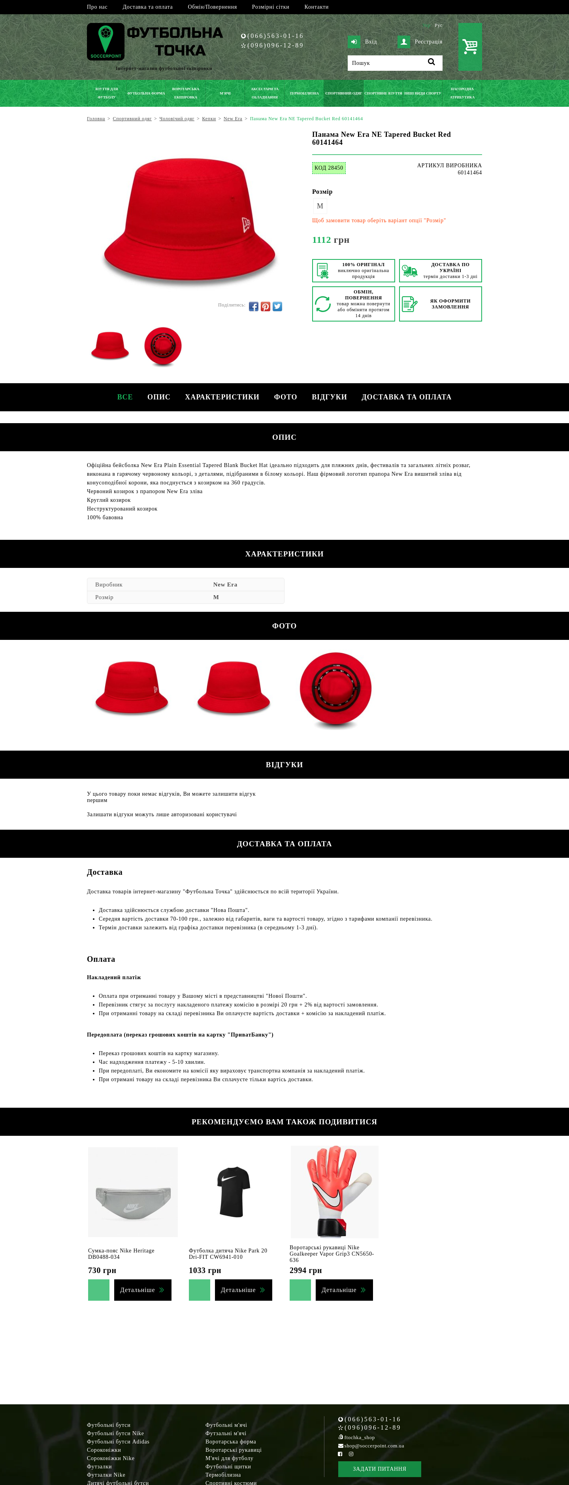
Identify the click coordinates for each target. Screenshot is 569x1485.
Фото (286, 397)
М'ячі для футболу (229, 1458)
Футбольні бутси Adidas (118, 1442)
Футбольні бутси (108, 1425)
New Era (225, 584)
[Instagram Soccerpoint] (350, 1454)
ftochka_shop (360, 1437)
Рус (439, 25)
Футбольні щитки (228, 1467)
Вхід (362, 42)
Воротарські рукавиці (233, 1450)
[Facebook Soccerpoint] (340, 1454)
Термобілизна (223, 1475)
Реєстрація (420, 42)
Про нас (97, 7)
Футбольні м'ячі (226, 1425)
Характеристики (222, 397)
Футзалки (99, 1467)
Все (122, 397)
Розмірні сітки (271, 7)
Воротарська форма (230, 1442)
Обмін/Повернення (212, 7)
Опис (157, 397)
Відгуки (331, 397)
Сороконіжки (104, 1450)
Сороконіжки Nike (111, 1458)
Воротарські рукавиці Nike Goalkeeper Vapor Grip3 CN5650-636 (332, 1254)
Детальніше (137, 1289)
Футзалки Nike (106, 1475)
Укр (426, 25)
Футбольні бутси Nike (115, 1433)
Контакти (317, 7)
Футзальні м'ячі (226, 1433)
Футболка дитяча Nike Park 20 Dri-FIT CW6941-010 (228, 1254)
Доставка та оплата (147, 7)
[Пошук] (395, 63)
